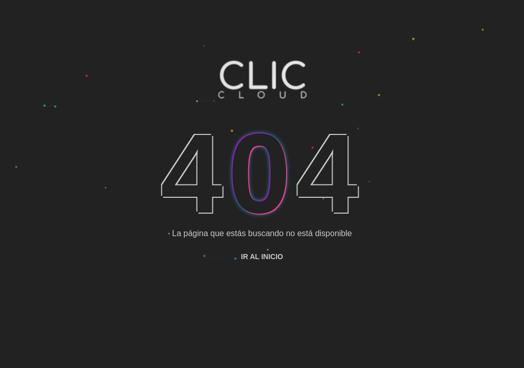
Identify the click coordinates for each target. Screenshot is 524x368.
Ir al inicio (262, 256)
